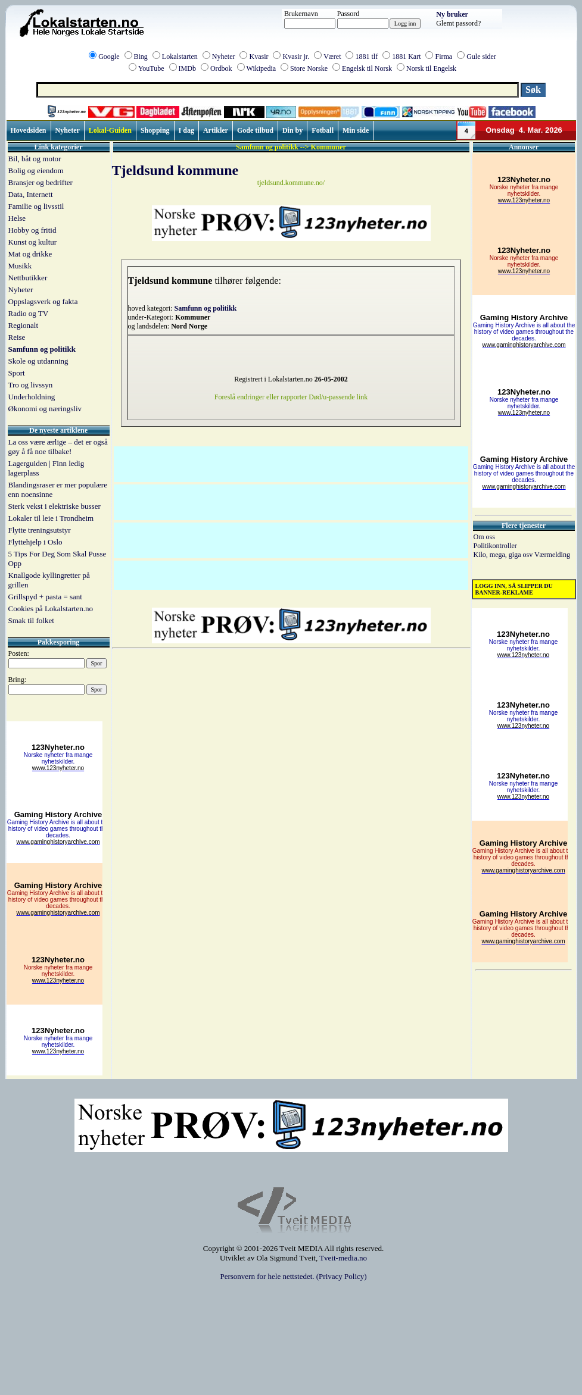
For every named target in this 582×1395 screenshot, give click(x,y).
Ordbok (221, 68)
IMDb (187, 68)
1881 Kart (406, 56)
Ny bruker (452, 14)
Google (108, 56)
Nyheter (223, 56)
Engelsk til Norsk (367, 68)
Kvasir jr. (295, 56)
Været (332, 56)
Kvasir (258, 56)
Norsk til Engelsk (431, 68)
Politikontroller (495, 546)
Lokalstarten (180, 56)
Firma (443, 56)
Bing (141, 56)
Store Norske (309, 68)
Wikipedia (261, 68)
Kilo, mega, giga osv (504, 555)
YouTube (151, 68)
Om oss (484, 537)
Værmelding (552, 555)
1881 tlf (366, 56)
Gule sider (481, 56)
